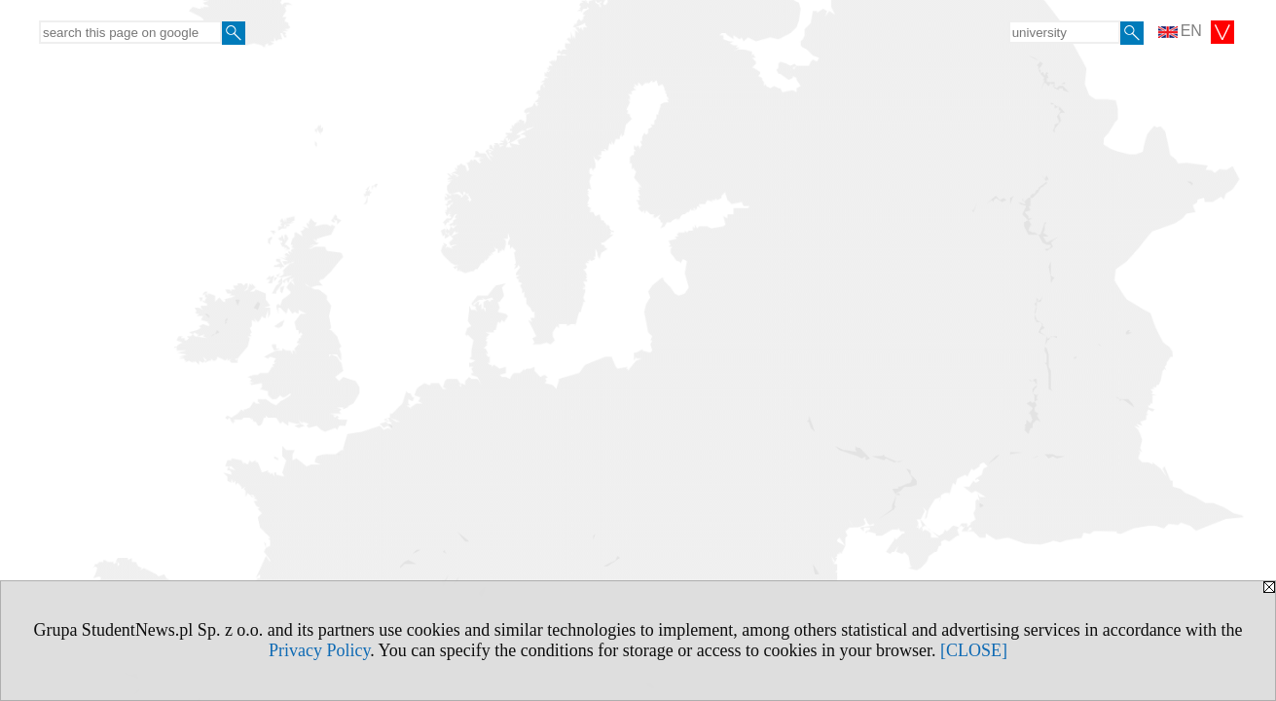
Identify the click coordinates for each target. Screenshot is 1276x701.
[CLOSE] (973, 650)
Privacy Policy (319, 650)
